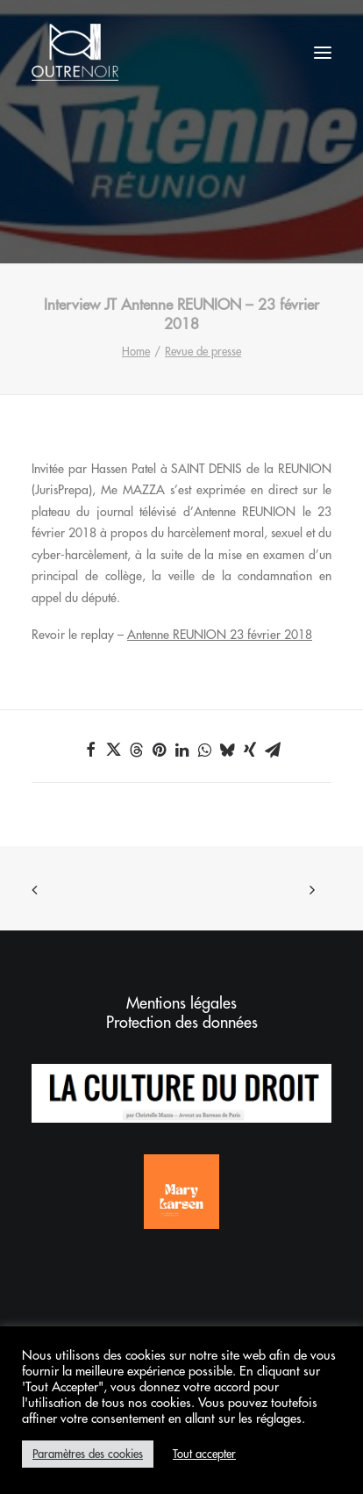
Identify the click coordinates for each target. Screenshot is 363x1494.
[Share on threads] (135, 749)
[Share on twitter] (113, 749)
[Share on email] (272, 749)
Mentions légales (181, 1003)
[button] (322, 52)
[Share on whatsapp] (204, 749)
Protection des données (182, 1023)
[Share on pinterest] (158, 749)
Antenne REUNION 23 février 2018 (219, 634)
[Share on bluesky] (227, 749)
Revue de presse (203, 351)
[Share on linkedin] (181, 749)
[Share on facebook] (90, 749)
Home (136, 351)
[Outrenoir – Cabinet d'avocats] (75, 52)
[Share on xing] (249, 749)
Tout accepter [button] (204, 1454)
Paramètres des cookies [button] (87, 1454)
